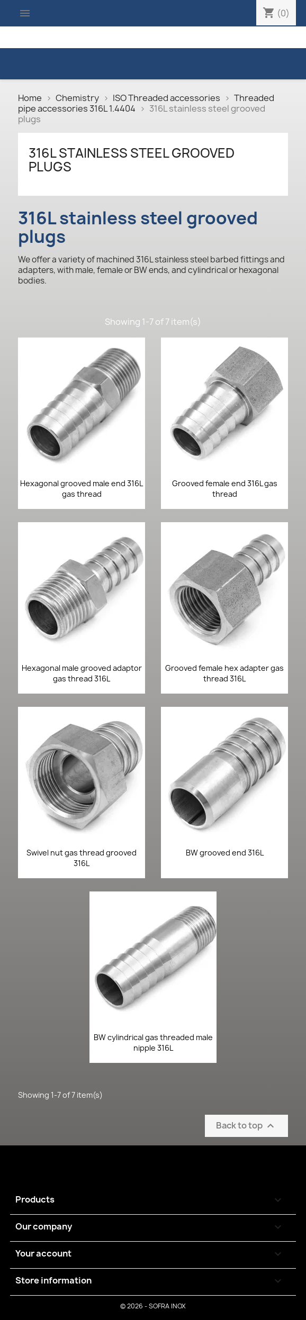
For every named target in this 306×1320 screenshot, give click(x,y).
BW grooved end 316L (225, 853)
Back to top (246, 1126)
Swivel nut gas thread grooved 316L (81, 858)
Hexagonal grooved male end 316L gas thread (81, 488)
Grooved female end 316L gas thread (224, 488)
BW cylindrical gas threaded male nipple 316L (153, 1042)
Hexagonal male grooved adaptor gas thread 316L (82, 673)
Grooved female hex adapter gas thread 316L (224, 673)
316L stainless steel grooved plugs (132, 160)
